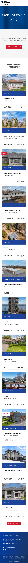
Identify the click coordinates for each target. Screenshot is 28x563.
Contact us (17, 46)
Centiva (16, 561)
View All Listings (14, 523)
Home (8, 46)
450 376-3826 (8, 542)
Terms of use (18, 558)
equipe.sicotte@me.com (11, 543)
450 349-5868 (8, 540)
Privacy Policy (11, 558)
